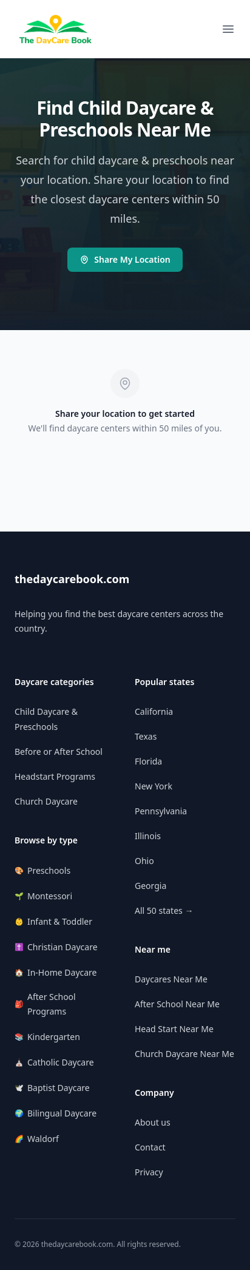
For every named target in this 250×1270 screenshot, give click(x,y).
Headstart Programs (55, 776)
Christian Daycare (56, 947)
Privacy (149, 1172)
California (154, 711)
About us (153, 1122)
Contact (150, 1147)
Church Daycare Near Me (184, 1053)
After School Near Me (177, 1004)
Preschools (42, 870)
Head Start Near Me (174, 1029)
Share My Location (124, 259)
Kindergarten (47, 1036)
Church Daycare (46, 801)
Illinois (148, 836)
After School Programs (45, 1004)
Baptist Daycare (52, 1087)
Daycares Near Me (171, 979)
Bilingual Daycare (55, 1113)
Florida (148, 761)
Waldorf (37, 1138)
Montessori (43, 896)
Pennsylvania (161, 811)
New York (153, 786)
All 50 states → (164, 910)
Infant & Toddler (53, 921)
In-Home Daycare (56, 972)
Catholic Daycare (54, 1062)
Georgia (150, 885)
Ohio (144, 860)
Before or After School (59, 751)
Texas (146, 736)
